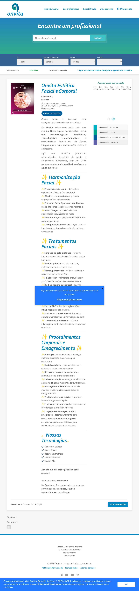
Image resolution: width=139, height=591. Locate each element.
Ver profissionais (71, 9)
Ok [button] (126, 584)
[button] (14, 587)
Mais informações (118, 504)
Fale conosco (106, 9)
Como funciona (51, 9)
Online (34, 70)
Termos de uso (72, 568)
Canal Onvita (89, 9)
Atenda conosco (88, 568)
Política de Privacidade (49, 584)
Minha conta (124, 9)
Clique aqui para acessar (69, 299)
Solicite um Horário (52, 113)
